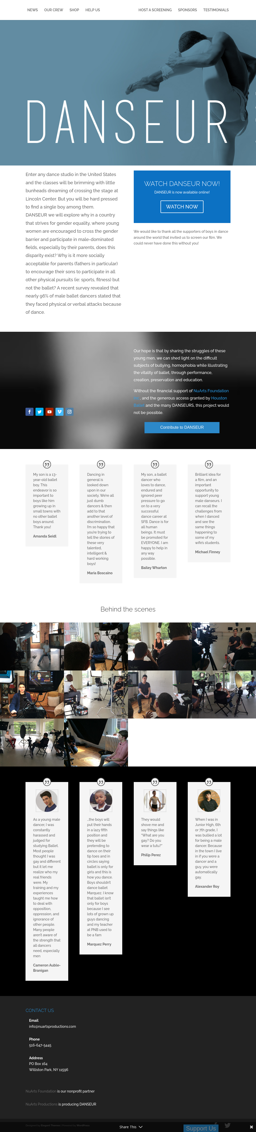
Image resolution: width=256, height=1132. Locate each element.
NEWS (40, 10)
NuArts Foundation (41, 1091)
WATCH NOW (182, 207)
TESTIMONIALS (128, 22)
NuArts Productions (42, 1104)
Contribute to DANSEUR (182, 427)
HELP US (100, 10)
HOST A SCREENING (173, 10)
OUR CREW (61, 10)
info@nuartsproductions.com (52, 1026)
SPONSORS (206, 10)
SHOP (82, 10)
